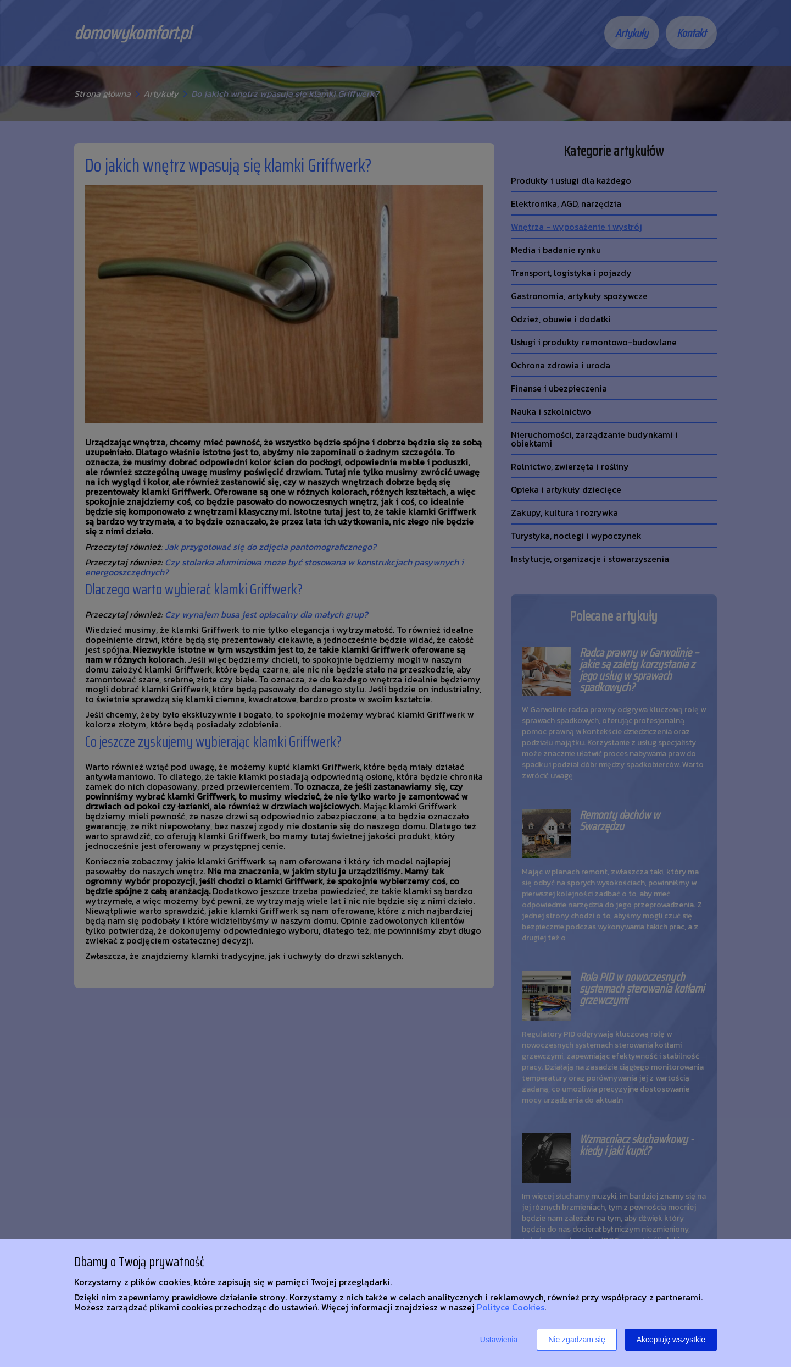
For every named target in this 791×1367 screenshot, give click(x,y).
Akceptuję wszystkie (671, 1339)
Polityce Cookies (510, 1307)
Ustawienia (498, 1339)
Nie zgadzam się (576, 1339)
